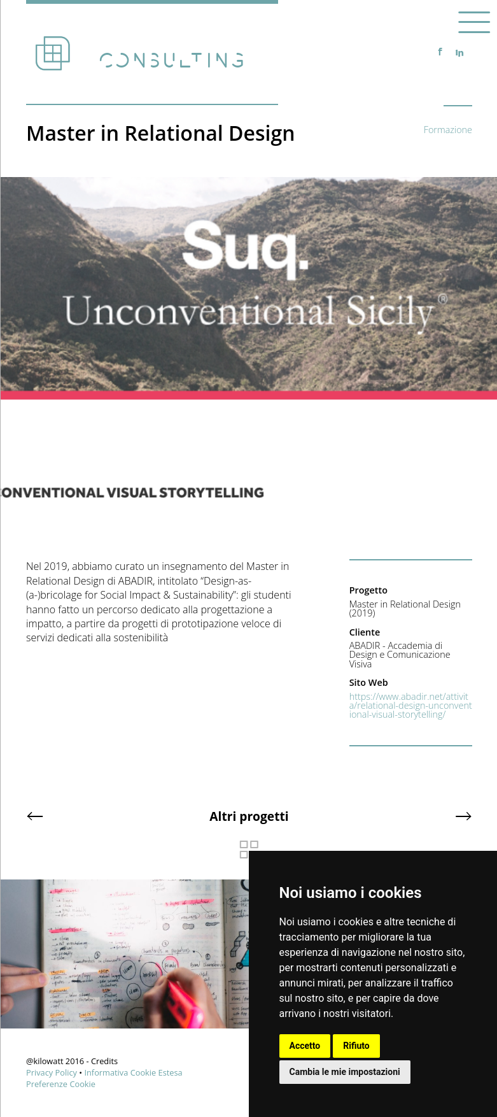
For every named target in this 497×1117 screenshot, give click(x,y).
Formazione (448, 130)
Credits (104, 1061)
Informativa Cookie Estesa (133, 1072)
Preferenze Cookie (60, 1084)
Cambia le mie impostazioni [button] (345, 1072)
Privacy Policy (51, 1072)
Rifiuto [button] (356, 1046)
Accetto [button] (305, 1046)
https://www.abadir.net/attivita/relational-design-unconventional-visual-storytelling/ (410, 705)
